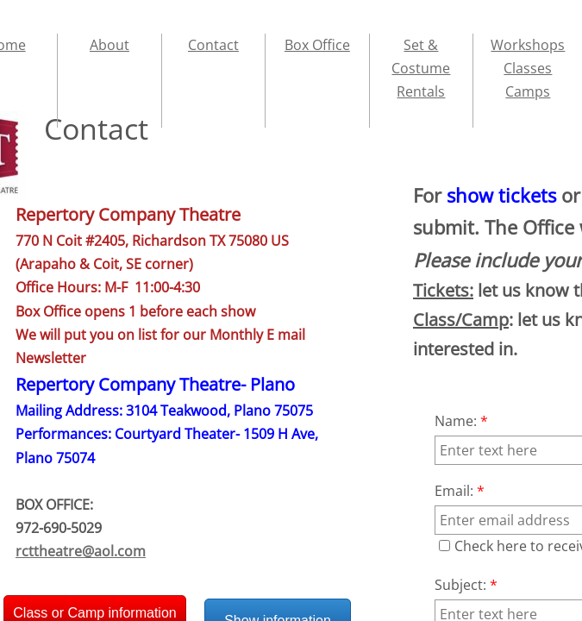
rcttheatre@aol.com (81, 551)
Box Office (317, 44)
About (109, 44)
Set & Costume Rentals (420, 68)
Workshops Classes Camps (528, 68)
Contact (213, 44)
